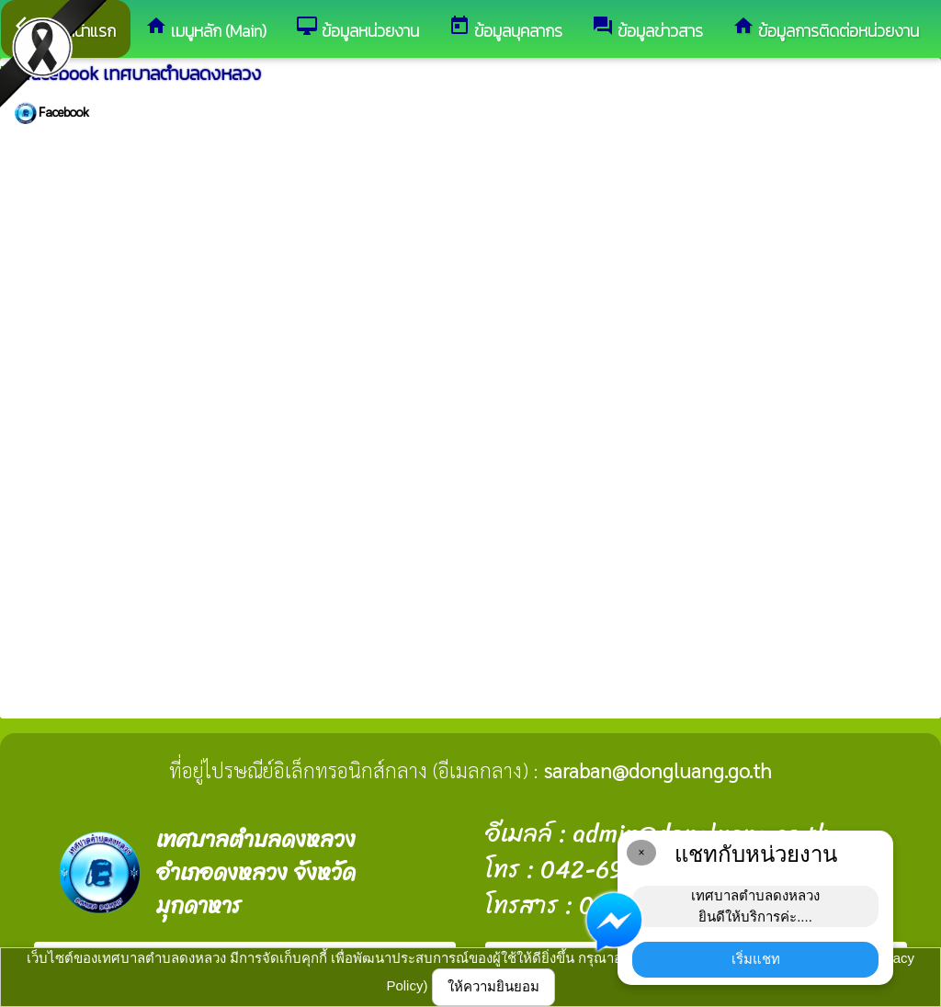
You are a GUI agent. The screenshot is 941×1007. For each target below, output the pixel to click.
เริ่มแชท (755, 959)
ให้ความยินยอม (493, 986)
